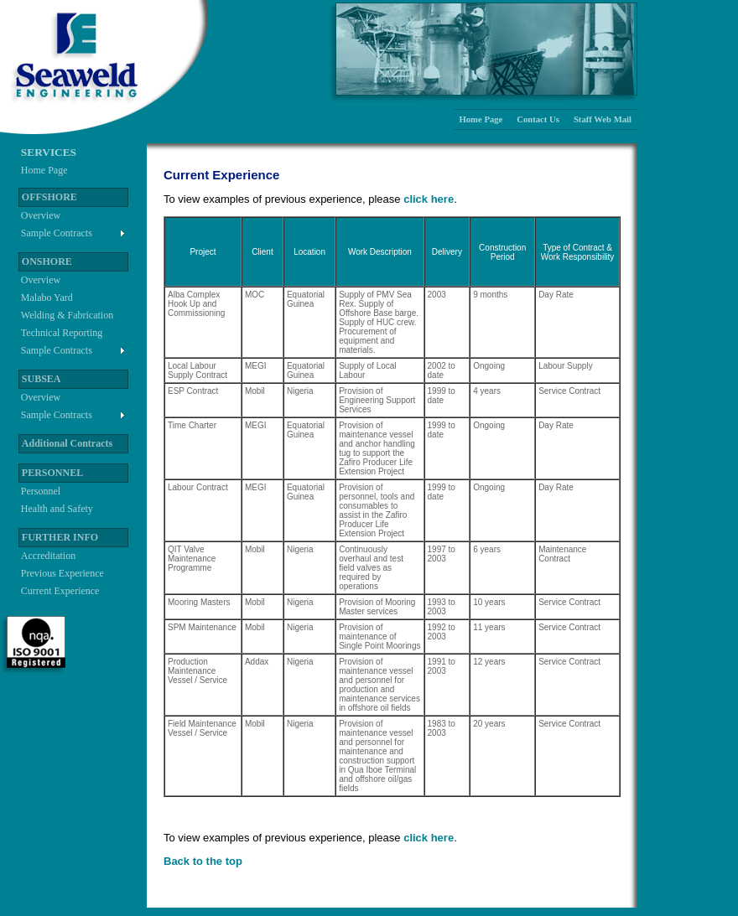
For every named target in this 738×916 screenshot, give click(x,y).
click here (428, 199)
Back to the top (203, 861)
